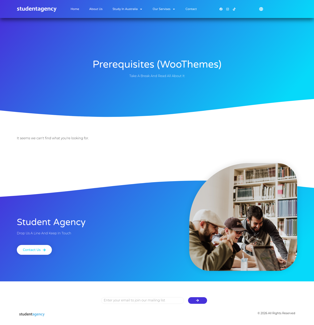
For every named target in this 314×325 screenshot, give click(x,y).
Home (75, 9)
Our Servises (164, 9)
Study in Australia (128, 9)
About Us (96, 9)
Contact (191, 9)
